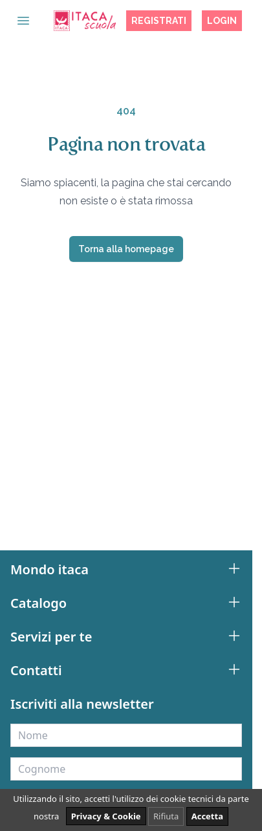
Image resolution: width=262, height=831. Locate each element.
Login (222, 21)
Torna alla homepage (126, 249)
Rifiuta (166, 816)
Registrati (158, 21)
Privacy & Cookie (106, 816)
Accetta (207, 816)
